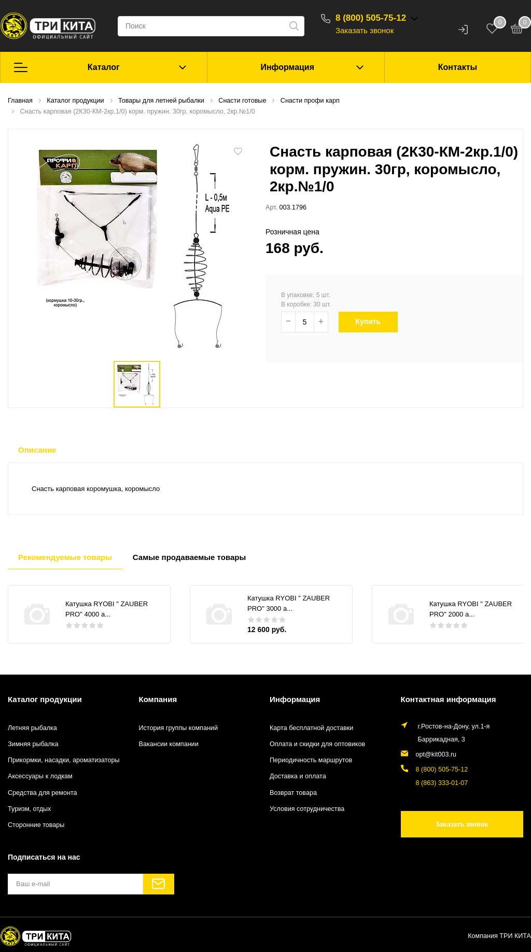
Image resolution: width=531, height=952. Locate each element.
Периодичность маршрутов (311, 760)
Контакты (457, 67)
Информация (287, 67)
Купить (373, 321)
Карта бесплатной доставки (311, 728)
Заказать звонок (365, 30)
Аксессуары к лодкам (40, 776)
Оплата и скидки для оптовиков (317, 744)
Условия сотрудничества (307, 809)
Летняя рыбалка (32, 728)
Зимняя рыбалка (33, 744)
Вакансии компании (169, 744)
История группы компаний (178, 728)
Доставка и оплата (298, 776)
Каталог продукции (45, 699)
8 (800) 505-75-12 (371, 18)
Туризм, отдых (29, 809)
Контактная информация (448, 699)
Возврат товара (293, 792)
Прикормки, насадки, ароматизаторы (64, 760)
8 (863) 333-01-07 (442, 783)
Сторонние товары (36, 825)
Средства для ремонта (42, 792)
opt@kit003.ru (436, 754)
